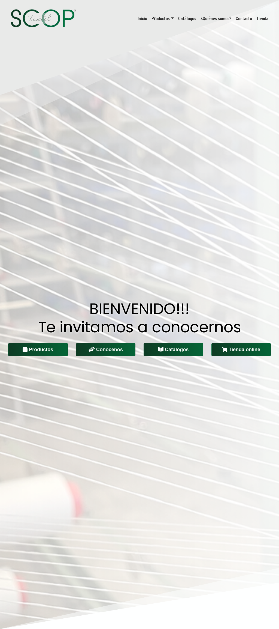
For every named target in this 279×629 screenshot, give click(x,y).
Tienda (262, 18)
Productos (160, 18)
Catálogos (187, 18)
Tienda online (241, 349)
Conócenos (106, 349)
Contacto (244, 18)
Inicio (142, 18)
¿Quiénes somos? (216, 18)
